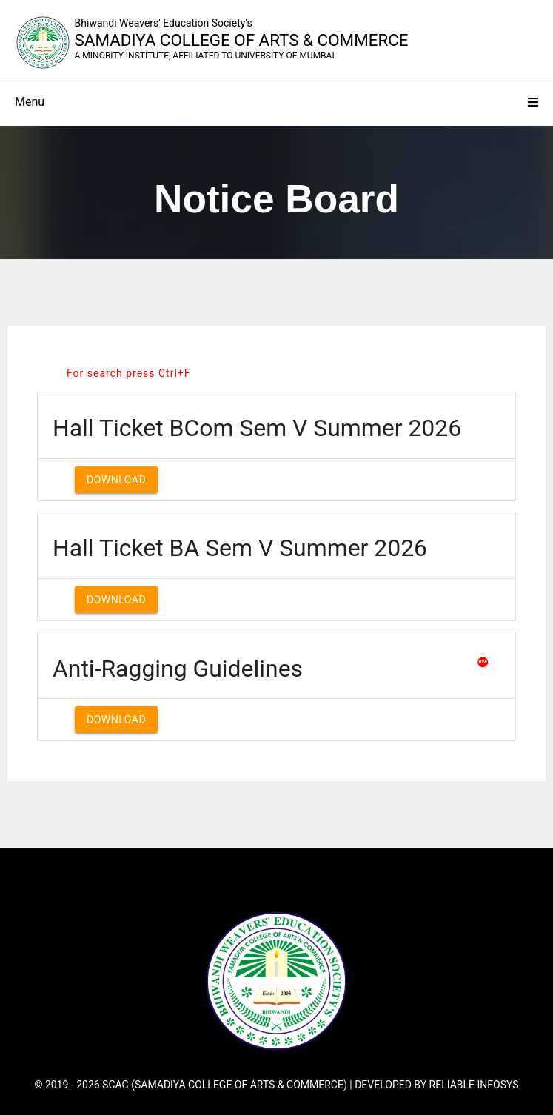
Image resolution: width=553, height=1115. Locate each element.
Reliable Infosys (474, 1085)
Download (116, 480)
